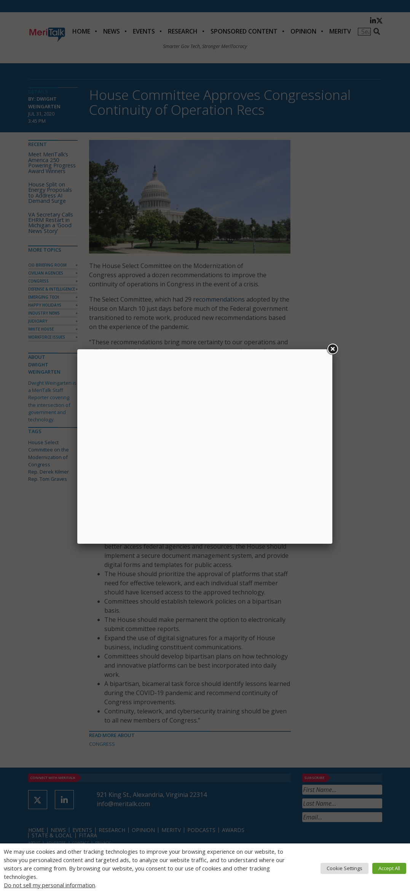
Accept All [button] (389, 868)
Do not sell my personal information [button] (49, 885)
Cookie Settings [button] (344, 868)
